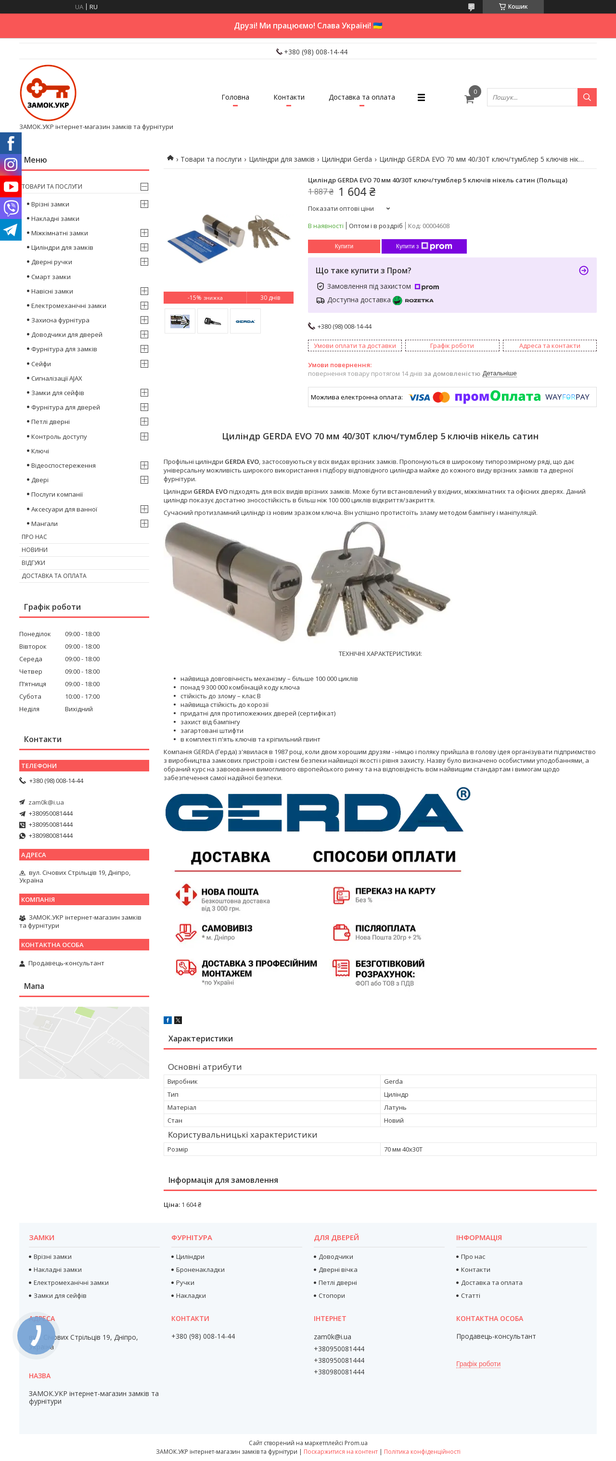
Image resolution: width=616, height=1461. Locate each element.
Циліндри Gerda (346, 159)
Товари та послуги (211, 159)
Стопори (332, 1295)
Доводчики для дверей (67, 334)
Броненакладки (200, 1269)
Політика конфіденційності (422, 1452)
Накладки (191, 1295)
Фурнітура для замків (64, 349)
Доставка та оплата (362, 97)
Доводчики (336, 1256)
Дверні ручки (51, 261)
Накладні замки (55, 218)
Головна (235, 97)
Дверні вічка (338, 1269)
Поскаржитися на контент (341, 1452)
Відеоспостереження (63, 465)
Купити (344, 246)
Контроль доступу (59, 436)
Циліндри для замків (282, 159)
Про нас (34, 537)
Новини (35, 550)
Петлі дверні (50, 421)
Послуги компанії (57, 494)
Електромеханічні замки (68, 305)
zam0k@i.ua (46, 802)
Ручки (185, 1282)
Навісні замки (52, 291)
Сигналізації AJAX (56, 378)
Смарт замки (51, 276)
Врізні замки (50, 204)
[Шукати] (587, 97)
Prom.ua (356, 1443)
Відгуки (33, 563)
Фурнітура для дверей (65, 407)
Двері (40, 479)
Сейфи (41, 363)
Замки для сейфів (57, 392)
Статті (470, 1295)
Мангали (44, 523)
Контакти (289, 97)
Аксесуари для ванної (64, 509)
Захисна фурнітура (60, 320)
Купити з (424, 246)
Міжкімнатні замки (59, 233)
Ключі (40, 451)
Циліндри (190, 1256)
